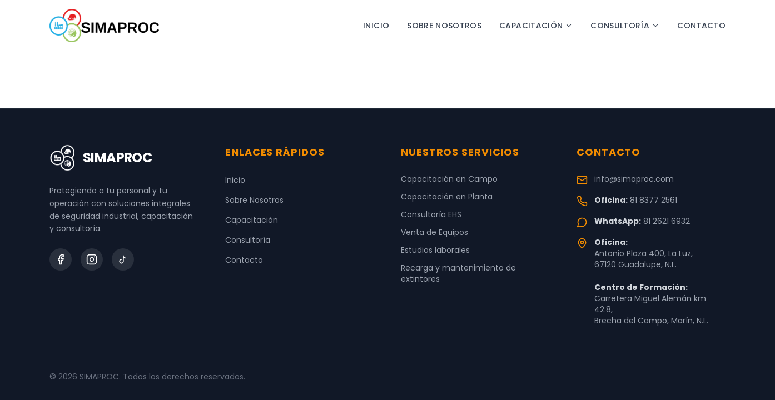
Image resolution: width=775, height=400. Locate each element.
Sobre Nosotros (444, 25)
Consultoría (624, 25)
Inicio (376, 25)
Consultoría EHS (431, 214)
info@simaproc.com (634, 178)
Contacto (701, 25)
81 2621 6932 (666, 221)
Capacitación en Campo (449, 178)
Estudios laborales (435, 250)
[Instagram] (92, 259)
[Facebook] (60, 259)
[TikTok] (123, 259)
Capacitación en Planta (447, 196)
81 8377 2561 (653, 200)
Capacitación (536, 25)
